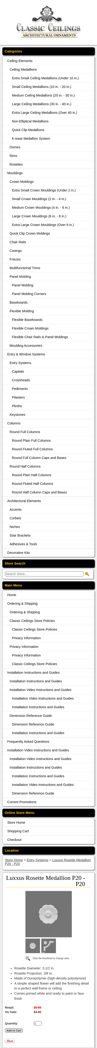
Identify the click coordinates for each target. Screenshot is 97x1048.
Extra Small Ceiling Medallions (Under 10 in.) (45, 78)
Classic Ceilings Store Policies (32, 621)
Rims (13, 156)
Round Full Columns (25, 432)
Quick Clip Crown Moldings (30, 233)
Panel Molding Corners (29, 294)
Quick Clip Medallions (28, 130)
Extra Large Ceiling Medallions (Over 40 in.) (44, 113)
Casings (16, 251)
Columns (14, 423)
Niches (15, 527)
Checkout (14, 840)
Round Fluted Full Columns (32, 449)
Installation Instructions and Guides (33, 672)
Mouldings (15, 173)
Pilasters (18, 397)
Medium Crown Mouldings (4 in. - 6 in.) (41, 207)
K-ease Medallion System (31, 138)
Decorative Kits (18, 553)
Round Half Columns (25, 466)
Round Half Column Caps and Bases (39, 492)
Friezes (15, 259)
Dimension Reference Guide (31, 716)
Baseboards (19, 302)
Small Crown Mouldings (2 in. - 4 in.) (39, 199)
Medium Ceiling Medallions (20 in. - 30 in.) (43, 95)
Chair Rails (18, 242)
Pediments (20, 389)
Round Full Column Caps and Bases (39, 458)
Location (12, 850)
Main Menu (13, 585)
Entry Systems (20, 363)
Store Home (16, 822)
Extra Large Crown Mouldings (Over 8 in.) (43, 225)
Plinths (17, 406)
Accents (16, 509)
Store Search (15, 563)
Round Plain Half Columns (31, 475)
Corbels (15, 518)
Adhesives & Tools (23, 544)
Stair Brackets (20, 535)
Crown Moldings (22, 182)
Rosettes (16, 164)
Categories (13, 51)
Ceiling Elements (19, 61)
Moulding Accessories (26, 345)
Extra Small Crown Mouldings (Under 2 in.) (44, 190)
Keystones (17, 414)
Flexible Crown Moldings (30, 328)
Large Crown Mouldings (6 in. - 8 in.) (39, 216)
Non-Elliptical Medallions (30, 121)
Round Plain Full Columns (31, 440)
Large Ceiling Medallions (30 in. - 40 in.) (41, 104)
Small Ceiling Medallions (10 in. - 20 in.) (41, 87)
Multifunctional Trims (25, 268)
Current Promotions (21, 802)
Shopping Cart (18, 831)
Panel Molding (20, 276)
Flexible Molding (22, 311)
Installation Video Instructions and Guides (41, 690)
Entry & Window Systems (26, 354)
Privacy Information (26, 638)
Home (11, 595)
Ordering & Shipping (22, 603)
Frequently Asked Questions (28, 741)
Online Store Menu (19, 813)
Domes (15, 147)
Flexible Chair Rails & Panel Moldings (40, 337)
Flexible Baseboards (27, 320)
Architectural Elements (24, 501)
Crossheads (21, 380)
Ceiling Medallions (23, 69)
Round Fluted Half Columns (32, 484)
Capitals (18, 371)
